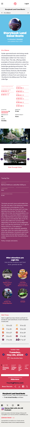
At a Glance (7, 13)
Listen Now (8, 417)
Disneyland (20, 39)
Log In (27, 4)
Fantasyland (4, 111)
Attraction (12, 39)
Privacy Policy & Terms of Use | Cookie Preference (12, 422)
